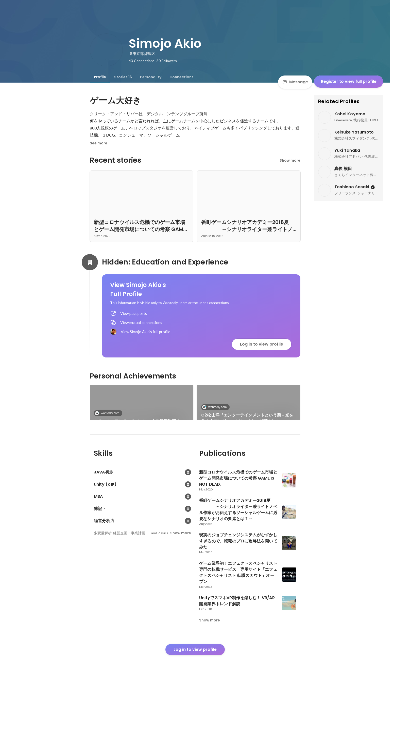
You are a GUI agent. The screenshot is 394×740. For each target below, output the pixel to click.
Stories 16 (123, 77)
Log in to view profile (261, 344)
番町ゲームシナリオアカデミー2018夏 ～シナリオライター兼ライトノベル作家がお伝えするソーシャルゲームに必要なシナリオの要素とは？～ (141, 459)
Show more (290, 160)
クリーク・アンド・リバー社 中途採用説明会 (137, 421)
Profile (100, 77)
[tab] (100, 77)
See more (98, 143)
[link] (141, 409)
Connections (181, 77)
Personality (150, 77)
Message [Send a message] (295, 82)
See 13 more (248, 453)
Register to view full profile (348, 81)
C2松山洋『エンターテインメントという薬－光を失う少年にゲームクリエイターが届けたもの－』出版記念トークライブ (248, 418)
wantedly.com (108, 413)
